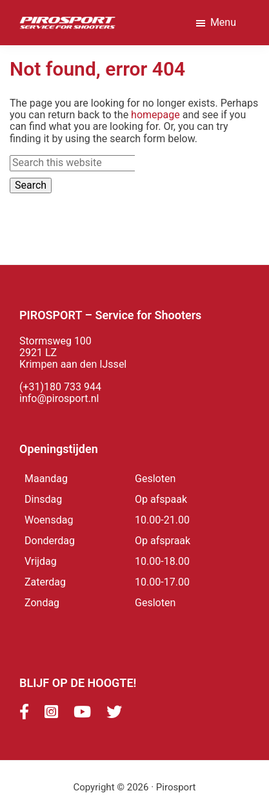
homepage (155, 115)
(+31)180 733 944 (60, 387)
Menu (223, 22)
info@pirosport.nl (59, 398)
